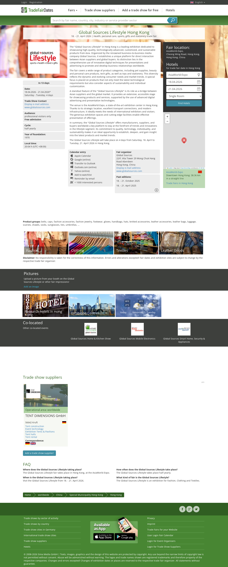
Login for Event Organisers (161, 540)
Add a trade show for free (140, 10)
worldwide (43, 494)
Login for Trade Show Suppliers (163, 546)
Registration (35, 2)
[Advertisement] (114, 210)
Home (28, 494)
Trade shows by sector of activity (41, 518)
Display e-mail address (37, 104)
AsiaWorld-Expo (174, 172)
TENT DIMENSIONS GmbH (45, 416)
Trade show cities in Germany (39, 529)
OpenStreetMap (185, 168)
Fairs (72, 10)
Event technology (34, 428)
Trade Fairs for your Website (162, 529)
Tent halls (30, 434)
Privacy (151, 518)
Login (24, 2)
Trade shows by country (36, 523)
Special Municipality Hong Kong (86, 494)
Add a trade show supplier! (39, 453)
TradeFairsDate (37, 10)
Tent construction (34, 426)
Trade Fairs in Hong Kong (179, 183)
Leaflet (170, 168)
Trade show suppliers (100, 10)
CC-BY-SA (201, 168)
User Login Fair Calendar (160, 535)
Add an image (31, 286)
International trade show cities (40, 535)
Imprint (151, 523)
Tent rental (31, 436)
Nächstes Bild (66, 395)
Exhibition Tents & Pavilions (40, 431)
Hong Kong (116, 494)
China (59, 494)
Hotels (170, 10)
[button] (184, 140)
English (200, 2)
